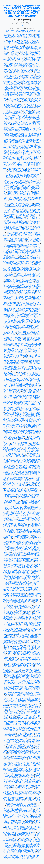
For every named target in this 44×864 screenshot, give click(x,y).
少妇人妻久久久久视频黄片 (11, 754)
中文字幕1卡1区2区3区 (13, 392)
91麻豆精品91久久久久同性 (20, 369)
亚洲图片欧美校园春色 (34, 535)
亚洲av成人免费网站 (31, 112)
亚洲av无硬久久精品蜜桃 (24, 46)
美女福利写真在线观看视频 (23, 40)
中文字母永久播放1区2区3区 (26, 216)
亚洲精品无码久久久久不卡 (17, 675)
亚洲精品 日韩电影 (12, 800)
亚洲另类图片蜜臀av (10, 181)
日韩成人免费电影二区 (22, 86)
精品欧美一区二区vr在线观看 (23, 454)
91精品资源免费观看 (22, 200)
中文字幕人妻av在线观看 (19, 267)
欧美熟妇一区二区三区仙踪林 (24, 565)
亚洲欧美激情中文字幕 (9, 349)
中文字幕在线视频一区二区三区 (26, 715)
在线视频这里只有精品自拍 (17, 640)
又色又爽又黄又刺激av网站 (17, 616)
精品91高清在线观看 (19, 445)
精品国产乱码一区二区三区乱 (30, 534)
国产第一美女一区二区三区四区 (23, 719)
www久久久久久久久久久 (17, 325)
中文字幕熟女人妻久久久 (14, 170)
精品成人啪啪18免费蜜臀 (26, 159)
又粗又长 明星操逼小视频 (15, 810)
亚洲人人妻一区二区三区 (14, 852)
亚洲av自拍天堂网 (12, 75)
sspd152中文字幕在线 (34, 478)
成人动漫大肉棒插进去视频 (27, 307)
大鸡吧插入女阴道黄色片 (10, 361)
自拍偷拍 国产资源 (20, 427)
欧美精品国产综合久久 (26, 525)
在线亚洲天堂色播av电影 (21, 435)
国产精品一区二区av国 (17, 222)
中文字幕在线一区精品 (31, 270)
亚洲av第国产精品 (15, 105)
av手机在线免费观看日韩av (18, 426)
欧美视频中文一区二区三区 (21, 437)
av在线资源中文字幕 (27, 303)
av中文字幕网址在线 (19, 541)
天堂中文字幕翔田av (18, 602)
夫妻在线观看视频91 (16, 224)
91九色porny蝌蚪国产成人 (22, 827)
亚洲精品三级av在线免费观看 (12, 47)
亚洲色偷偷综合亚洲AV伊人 (21, 591)
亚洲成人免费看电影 (26, 43)
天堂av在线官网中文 (30, 747)
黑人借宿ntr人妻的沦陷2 (18, 110)
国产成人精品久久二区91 (10, 808)
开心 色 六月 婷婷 (20, 467)
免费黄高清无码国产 (27, 578)
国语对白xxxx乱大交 (36, 599)
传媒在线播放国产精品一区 (27, 327)
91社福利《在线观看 (32, 812)
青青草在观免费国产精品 (23, 187)
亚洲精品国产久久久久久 (17, 303)
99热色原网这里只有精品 (24, 549)
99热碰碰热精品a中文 (31, 858)
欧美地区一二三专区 (25, 61)
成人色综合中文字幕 (19, 357)
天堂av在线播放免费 (32, 298)
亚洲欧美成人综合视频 (27, 570)
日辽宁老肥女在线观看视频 (27, 275)
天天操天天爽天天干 (32, 442)
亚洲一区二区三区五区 (18, 194)
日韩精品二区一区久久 (32, 758)
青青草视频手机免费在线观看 (16, 136)
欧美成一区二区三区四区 (13, 233)
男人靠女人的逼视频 (28, 652)
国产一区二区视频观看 (30, 74)
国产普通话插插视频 (22, 208)
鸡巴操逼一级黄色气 (28, 410)
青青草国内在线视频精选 (23, 723)
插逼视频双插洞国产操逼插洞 (9, 840)
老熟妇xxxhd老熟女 (23, 197)
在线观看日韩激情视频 (33, 311)
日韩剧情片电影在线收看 (34, 480)
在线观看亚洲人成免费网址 (15, 837)
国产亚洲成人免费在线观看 (20, 647)
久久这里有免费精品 (12, 166)
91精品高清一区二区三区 (34, 224)
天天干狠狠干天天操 (29, 600)
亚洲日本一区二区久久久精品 (21, 654)
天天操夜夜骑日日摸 (14, 113)
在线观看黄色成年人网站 (18, 396)
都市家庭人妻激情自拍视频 (27, 508)
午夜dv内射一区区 (19, 753)
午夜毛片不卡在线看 (19, 398)
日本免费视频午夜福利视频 (12, 336)
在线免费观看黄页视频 (10, 130)
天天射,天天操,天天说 (17, 199)
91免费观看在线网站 (31, 252)
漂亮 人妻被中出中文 (17, 500)
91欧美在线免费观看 (26, 560)
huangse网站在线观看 (9, 70)
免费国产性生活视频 (28, 587)
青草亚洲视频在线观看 (19, 276)
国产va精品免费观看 (30, 798)
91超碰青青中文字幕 (20, 637)
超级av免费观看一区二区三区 (15, 334)
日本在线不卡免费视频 (16, 275)
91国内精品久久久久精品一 (22, 853)
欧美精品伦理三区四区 (21, 450)
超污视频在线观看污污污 (10, 495)
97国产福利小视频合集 (31, 511)
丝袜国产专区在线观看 (10, 60)
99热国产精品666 (31, 95)
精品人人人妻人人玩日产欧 (10, 310)
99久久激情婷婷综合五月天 (10, 372)
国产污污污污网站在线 (18, 261)
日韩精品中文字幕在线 (24, 613)
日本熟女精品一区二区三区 (26, 320)
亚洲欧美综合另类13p (33, 48)
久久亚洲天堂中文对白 (33, 409)
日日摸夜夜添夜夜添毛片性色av (29, 293)
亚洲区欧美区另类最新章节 (12, 122)
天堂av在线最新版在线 (34, 244)
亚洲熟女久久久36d (30, 727)
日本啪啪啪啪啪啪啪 (36, 241)
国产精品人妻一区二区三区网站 (17, 316)
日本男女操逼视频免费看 (21, 279)
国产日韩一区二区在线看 (23, 669)
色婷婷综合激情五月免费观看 (23, 75)
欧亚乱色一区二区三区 (17, 629)
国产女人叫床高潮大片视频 (16, 768)
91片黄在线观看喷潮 (21, 617)
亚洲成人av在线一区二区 (34, 215)
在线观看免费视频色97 (8, 682)
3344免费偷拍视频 (12, 771)
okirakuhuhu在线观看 (9, 281)
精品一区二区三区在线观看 (27, 845)
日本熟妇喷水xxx (34, 245)
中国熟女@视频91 (27, 670)
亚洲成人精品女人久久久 (27, 222)
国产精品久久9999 (19, 797)
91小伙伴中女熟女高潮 (10, 259)
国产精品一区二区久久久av (17, 482)
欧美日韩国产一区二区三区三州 (33, 796)
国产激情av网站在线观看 (32, 70)
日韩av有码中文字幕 (11, 480)
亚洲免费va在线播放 (34, 633)
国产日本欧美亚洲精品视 (15, 401)
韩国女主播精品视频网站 (13, 409)
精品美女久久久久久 (15, 239)
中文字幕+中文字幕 (31, 86)
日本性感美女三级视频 (26, 492)
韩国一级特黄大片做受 (22, 95)
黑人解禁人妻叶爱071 (23, 298)
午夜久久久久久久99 (21, 721)
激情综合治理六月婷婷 (21, 98)
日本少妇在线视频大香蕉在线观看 (23, 185)
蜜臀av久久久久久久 (32, 584)
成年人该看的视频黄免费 (15, 72)
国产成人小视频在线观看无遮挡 (17, 815)
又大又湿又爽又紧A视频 (11, 304)
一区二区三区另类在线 (16, 521)
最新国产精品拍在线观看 (16, 61)
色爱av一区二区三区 (16, 67)
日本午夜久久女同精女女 (35, 173)
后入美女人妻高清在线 (27, 517)
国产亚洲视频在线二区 (25, 502)
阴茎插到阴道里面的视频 (20, 689)
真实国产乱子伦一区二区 (35, 302)
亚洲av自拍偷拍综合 (23, 264)
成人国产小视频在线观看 (13, 317)
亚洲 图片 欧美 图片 (31, 274)
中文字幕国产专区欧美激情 (9, 258)
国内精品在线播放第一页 (21, 791)
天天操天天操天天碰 (36, 802)
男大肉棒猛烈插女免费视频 (28, 793)
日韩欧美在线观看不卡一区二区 (28, 424)
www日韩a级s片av (32, 476)
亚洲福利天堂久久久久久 (8, 165)
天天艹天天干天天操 (7, 320)
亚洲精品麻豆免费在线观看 (28, 537)
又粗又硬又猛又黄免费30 (30, 816)
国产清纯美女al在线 (22, 387)
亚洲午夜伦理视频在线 (9, 252)
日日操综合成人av (26, 139)
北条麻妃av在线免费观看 (20, 34)
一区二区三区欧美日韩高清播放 (24, 176)
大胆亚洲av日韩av (17, 174)
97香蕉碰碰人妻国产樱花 (26, 67)
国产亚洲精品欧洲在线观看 (14, 451)
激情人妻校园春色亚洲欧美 (11, 519)
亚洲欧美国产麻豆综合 (20, 84)
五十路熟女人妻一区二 (20, 583)
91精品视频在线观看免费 (27, 500)
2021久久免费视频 (19, 611)
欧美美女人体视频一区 (31, 435)
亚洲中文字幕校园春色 (20, 566)
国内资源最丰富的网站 (25, 124)
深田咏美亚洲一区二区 (15, 575)
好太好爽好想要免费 (32, 195)
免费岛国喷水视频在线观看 (18, 648)
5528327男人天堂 (12, 77)
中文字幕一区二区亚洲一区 (12, 82)
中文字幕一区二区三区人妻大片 (25, 251)
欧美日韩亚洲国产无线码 (22, 636)
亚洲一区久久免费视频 (24, 42)
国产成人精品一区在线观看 (28, 414)
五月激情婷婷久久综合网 (28, 607)
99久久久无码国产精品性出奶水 (24, 230)
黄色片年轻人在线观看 (12, 128)
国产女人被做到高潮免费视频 (28, 665)
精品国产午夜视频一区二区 (16, 59)
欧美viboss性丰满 (17, 677)
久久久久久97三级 (11, 350)
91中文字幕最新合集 (13, 381)
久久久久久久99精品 (8, 163)
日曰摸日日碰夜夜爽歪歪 (9, 342)
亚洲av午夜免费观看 (26, 340)
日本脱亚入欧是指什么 (16, 189)
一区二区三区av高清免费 (21, 274)
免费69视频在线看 (25, 811)
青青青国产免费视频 (31, 362)
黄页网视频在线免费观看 (16, 665)
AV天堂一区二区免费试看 (12, 40)
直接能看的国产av (15, 193)
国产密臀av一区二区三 (30, 431)
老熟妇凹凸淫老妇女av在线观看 (33, 585)
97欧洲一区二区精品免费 (28, 532)
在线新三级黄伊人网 (34, 82)
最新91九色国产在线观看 (27, 272)
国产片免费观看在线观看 (20, 489)
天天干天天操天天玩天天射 (13, 856)
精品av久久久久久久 (32, 77)
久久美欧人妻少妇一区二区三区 (32, 402)
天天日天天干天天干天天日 (34, 237)
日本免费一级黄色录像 (34, 470)
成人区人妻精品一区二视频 (17, 724)
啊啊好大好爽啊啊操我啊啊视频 (13, 363)
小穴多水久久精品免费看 (23, 476)
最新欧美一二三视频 (20, 716)
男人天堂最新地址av (30, 349)
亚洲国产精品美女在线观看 (22, 182)
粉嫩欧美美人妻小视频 (11, 710)
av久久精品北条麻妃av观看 (11, 395)
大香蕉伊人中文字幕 (7, 303)
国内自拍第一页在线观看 (23, 339)
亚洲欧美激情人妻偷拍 (35, 756)
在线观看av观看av (11, 612)
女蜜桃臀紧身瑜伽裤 (15, 740)
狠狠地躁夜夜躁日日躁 (32, 351)
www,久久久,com (14, 759)
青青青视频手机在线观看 (33, 235)
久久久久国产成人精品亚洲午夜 (14, 789)
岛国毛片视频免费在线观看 (11, 262)
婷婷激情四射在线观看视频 (21, 577)
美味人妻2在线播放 (11, 588)
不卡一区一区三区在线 (10, 716)
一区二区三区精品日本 (29, 678)
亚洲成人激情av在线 (22, 430)
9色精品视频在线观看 (10, 526)
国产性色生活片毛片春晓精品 (32, 645)
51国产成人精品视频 (26, 677)
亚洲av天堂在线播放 (26, 655)
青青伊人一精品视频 (9, 51)
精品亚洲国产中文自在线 (10, 273)
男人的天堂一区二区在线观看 (26, 290)
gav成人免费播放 (8, 444)
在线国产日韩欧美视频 (32, 355)
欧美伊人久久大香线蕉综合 (21, 204)
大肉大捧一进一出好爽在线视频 (31, 64)
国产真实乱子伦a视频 (26, 477)
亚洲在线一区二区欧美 (13, 610)
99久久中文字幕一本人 (30, 291)
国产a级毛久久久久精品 (10, 377)
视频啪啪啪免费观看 (22, 529)
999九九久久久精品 (23, 105)
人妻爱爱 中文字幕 (13, 355)
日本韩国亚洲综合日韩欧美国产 (14, 328)
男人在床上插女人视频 (26, 401)
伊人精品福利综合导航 (16, 553)
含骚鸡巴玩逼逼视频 (9, 267)
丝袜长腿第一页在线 (16, 502)
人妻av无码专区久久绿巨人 (10, 579)
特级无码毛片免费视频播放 (19, 479)
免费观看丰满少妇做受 (33, 698)
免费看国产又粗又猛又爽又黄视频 (22, 130)
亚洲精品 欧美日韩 (11, 532)
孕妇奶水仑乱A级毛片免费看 (32, 721)
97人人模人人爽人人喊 (20, 273)
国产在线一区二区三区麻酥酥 (10, 362)
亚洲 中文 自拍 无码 (36, 629)
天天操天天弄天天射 (36, 243)
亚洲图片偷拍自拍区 (19, 587)
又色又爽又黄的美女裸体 (17, 78)
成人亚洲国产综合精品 (21, 123)
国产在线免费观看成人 (11, 785)
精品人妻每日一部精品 (8, 315)
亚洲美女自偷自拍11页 (13, 305)
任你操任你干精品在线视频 (29, 183)
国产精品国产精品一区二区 (9, 689)
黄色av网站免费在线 (29, 559)
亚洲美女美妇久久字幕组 (15, 216)
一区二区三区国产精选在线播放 (14, 542)
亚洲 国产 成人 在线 (16, 180)
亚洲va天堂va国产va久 (10, 857)
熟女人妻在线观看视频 (8, 240)
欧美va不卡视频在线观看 (33, 105)
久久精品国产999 (27, 426)
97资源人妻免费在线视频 (28, 96)
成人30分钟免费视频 (12, 450)
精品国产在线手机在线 (12, 146)
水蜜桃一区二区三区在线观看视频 (32, 223)
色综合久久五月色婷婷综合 (28, 449)
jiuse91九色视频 (27, 792)
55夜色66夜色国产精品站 (26, 575)
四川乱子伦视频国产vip (17, 670)
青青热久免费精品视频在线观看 (11, 430)
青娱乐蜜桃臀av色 (20, 183)
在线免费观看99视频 (11, 160)
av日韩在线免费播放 (24, 311)
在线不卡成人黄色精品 (15, 337)
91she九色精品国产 (10, 276)
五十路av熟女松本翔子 (27, 462)
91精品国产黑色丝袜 (26, 651)
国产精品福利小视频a (14, 179)
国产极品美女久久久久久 (9, 788)
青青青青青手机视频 (33, 113)
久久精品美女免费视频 (8, 112)
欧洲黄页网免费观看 (33, 336)
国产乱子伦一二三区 (20, 177)
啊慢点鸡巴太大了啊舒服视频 (19, 762)
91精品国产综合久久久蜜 (11, 623)
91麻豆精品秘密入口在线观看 (28, 538)
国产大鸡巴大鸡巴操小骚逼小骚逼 (18, 352)
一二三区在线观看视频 (22, 156)
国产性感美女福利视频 (16, 547)
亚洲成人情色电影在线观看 (18, 776)
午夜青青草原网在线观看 (17, 135)
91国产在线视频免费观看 (10, 732)
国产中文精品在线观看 (21, 131)
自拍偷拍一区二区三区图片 (25, 433)
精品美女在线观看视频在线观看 (10, 478)
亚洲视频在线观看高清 (21, 466)
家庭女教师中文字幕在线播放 (28, 503)
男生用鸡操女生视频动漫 (13, 264)
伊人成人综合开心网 (28, 256)
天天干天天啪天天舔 (21, 657)
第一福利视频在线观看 (29, 206)
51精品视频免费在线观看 (12, 230)
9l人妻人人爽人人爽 (20, 432)
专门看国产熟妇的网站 (20, 606)
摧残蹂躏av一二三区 (14, 253)
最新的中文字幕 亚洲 (25, 443)
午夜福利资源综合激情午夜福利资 (11, 378)
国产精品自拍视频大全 (31, 461)
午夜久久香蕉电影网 (16, 41)
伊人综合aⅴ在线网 (24, 80)
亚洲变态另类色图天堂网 (21, 362)
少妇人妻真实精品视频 (11, 437)
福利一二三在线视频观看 (34, 639)
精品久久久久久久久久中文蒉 (9, 203)
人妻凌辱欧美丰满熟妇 (10, 338)
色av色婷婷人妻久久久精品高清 (13, 422)
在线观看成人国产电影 (16, 272)
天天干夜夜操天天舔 (32, 759)
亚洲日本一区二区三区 (15, 608)
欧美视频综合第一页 (15, 841)
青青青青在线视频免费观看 (20, 76)
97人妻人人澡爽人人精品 (20, 589)
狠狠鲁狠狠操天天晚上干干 (10, 827)
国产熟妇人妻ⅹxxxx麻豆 (12, 98)
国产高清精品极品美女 (10, 323)
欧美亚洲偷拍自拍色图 (30, 210)
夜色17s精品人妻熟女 (24, 459)
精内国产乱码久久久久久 (28, 555)
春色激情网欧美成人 (13, 476)
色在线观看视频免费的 (28, 590)
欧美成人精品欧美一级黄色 (26, 101)
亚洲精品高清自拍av (14, 215)
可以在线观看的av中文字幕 (24, 366)
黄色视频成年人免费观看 (33, 841)
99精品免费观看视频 (33, 80)
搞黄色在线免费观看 (14, 672)
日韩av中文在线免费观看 (19, 564)
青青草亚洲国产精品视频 (35, 751)
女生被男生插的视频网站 (21, 88)
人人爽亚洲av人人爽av (22, 442)
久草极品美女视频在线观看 (21, 796)
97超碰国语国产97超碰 (27, 49)
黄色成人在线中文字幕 (15, 37)
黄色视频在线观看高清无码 (14, 87)
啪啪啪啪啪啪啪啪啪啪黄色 (11, 228)
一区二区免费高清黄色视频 (15, 470)
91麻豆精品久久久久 (10, 832)
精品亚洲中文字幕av (34, 40)
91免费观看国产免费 (10, 660)
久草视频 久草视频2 (24, 687)
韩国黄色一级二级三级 (32, 523)
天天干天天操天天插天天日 (20, 803)
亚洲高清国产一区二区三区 (11, 156)
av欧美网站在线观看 (14, 46)
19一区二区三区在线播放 (25, 775)
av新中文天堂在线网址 (11, 268)
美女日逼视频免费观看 (29, 84)
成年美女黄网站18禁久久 (31, 238)
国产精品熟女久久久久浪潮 (17, 371)
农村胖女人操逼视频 (17, 538)
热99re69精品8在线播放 (12, 74)
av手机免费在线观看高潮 (13, 134)
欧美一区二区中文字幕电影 (33, 569)
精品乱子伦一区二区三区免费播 (13, 709)
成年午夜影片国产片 (22, 331)
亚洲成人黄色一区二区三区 (9, 418)
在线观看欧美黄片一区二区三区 (34, 821)
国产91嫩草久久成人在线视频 (20, 585)
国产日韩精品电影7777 (22, 355)
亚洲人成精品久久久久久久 (9, 797)
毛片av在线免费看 (36, 111)
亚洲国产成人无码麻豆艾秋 (28, 531)
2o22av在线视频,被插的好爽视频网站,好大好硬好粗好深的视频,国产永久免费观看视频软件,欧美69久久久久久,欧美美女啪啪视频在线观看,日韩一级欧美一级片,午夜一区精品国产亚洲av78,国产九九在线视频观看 (22, 11)
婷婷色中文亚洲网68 (32, 55)
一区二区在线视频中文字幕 (20, 214)
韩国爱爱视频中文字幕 (15, 294)
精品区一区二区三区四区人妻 (29, 448)
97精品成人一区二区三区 (26, 363)
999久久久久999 (13, 425)
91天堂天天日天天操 (19, 117)
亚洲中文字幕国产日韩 (26, 191)
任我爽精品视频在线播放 (24, 212)
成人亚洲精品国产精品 (26, 322)
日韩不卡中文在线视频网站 (16, 307)
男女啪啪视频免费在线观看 (27, 226)
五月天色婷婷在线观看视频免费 (27, 774)
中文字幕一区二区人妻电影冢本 (25, 71)
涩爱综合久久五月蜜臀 (20, 843)
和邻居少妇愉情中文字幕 (30, 438)
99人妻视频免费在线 (21, 746)
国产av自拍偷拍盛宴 (21, 473)
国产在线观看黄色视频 (10, 92)
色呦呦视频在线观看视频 (12, 192)
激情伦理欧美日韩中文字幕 (21, 270)
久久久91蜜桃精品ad (11, 577)
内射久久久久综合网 (13, 200)
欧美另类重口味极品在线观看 (24, 518)
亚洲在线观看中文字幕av (29, 186)
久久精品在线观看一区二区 (9, 125)
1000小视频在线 (18, 782)
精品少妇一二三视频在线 (26, 802)
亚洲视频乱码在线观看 (10, 750)
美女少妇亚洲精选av (21, 217)
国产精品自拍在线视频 (14, 153)
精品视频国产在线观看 (13, 468)
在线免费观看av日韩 (28, 540)
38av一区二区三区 (30, 595)
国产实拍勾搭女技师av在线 (26, 605)
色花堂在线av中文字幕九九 (17, 115)
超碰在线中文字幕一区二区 (18, 764)
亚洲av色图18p (18, 486)
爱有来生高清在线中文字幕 (20, 94)
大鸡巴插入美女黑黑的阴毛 (34, 852)
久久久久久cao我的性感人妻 (19, 407)
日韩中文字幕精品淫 (13, 86)
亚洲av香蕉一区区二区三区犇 (24, 116)
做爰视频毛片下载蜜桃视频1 (14, 649)
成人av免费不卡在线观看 (13, 549)
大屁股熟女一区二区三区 (8, 238)
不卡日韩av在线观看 (14, 439)
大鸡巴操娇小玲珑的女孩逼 (17, 804)
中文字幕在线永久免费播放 (9, 34)
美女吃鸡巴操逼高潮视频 (22, 671)
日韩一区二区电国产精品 (17, 449)
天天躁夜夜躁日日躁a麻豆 (17, 299)
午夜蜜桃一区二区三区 (25, 451)
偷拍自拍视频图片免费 (29, 267)
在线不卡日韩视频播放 (31, 684)
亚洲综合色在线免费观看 (8, 344)
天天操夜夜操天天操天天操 (34, 780)
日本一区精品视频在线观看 (30, 372)
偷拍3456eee (18, 805)
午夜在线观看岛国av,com (8, 769)
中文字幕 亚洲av (11, 287)
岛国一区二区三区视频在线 (22, 829)
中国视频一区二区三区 (23, 507)
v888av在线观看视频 (29, 635)
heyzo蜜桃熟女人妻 (25, 643)
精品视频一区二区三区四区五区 (21, 259)
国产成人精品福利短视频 (29, 467)
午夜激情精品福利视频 (19, 141)
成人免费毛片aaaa (24, 198)
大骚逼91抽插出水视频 (17, 386)
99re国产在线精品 (19, 92)
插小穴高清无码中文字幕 (26, 406)
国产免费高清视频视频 (29, 734)
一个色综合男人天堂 (26, 543)
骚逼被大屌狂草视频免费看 (34, 705)
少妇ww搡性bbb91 (29, 154)
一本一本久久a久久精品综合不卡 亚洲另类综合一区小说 (15, 383)
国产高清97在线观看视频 (15, 241)
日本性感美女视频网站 (23, 828)
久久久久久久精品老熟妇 (25, 356)
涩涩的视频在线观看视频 (10, 727)
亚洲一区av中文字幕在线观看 (29, 729)
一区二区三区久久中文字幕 (30, 104)
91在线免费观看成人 (20, 45)
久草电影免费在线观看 (29, 177)
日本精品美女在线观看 (31, 529)
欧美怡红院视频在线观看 (20, 125)
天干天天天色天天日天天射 (13, 35)
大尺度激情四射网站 (12, 99)
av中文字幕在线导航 (25, 247)
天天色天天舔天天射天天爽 (17, 280)
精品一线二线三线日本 (28, 389)
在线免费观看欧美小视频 (33, 288)
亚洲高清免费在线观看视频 (31, 157)
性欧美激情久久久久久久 (21, 676)
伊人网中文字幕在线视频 (21, 404)
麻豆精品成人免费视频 (15, 809)
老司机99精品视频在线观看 (23, 162)
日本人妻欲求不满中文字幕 (15, 680)
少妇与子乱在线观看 (31, 374)
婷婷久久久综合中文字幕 (18, 315)
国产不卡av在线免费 (31, 76)
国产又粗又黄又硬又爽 (35, 401)
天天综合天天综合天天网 (25, 343)
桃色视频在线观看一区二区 (11, 514)
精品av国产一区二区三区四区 (15, 373)
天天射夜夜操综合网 (29, 203)
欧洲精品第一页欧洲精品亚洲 (23, 415)
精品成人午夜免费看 (24, 205)
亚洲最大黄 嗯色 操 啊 (24, 740)
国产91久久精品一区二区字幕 (27, 773)
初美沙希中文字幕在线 (33, 188)
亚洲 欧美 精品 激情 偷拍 (32, 425)
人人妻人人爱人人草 (12, 354)
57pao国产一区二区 (8, 180)
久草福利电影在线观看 (11, 221)
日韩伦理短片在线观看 (28, 78)
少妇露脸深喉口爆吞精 (35, 257)
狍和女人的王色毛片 (11, 753)
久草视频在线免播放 (15, 53)
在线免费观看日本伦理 (33, 625)
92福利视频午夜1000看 (24, 170)
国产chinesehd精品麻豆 (21, 441)
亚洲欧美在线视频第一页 (35, 361)
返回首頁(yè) (22, 25)
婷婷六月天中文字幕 (11, 150)
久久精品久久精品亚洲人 (11, 777)
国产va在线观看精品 (27, 54)
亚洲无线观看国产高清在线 (34, 205)
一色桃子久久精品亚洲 (26, 269)
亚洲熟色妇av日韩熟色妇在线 (25, 218)
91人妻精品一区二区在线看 (16, 250)
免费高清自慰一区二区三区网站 (11, 220)
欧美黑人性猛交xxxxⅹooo (33, 339)
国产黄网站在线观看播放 (25, 741)
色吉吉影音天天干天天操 (25, 35)
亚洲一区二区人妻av (11, 319)
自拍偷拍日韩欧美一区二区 (19, 491)
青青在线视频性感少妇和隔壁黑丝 (16, 855)
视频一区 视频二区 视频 (34, 459)
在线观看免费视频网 (34, 170)
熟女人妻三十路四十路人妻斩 (22, 683)
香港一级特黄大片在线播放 (22, 66)
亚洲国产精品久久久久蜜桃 (27, 151)
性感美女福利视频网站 (15, 81)
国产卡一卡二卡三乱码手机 (27, 713)
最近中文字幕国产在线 (20, 118)
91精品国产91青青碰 (28, 781)
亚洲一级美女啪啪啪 (9, 54)
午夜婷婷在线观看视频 (22, 384)
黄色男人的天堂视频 (20, 229)
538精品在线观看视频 (29, 282)
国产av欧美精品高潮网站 (27, 521)
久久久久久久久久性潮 (33, 259)
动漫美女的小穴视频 (15, 343)
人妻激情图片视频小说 (13, 633)
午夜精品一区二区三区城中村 (25, 140)
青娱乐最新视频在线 (36, 688)
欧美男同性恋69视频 (19, 660)
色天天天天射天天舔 (21, 210)
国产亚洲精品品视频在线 (9, 611)
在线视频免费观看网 (13, 718)
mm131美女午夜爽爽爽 (18, 186)
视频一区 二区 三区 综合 (8, 602)
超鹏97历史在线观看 (18, 536)
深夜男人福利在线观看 (21, 461)
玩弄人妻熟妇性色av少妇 (35, 285)
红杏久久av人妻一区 (26, 375)
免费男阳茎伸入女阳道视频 (27, 147)
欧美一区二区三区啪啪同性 (17, 471)
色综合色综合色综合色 (25, 145)
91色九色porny (29, 380)
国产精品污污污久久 (28, 834)
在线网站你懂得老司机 (32, 192)
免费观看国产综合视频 (21, 249)
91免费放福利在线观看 (10, 154)
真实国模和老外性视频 (11, 617)
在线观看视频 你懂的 (32, 253)
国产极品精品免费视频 (11, 465)
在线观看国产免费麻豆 (33, 744)
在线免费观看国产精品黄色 (14, 406)
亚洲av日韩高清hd (25, 535)
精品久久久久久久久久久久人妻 (20, 520)
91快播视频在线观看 (8, 89)
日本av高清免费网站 (11, 296)
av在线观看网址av (19, 534)
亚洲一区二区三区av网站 (25, 428)
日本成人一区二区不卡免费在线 (18, 798)
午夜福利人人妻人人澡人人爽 (16, 663)
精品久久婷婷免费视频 (12, 208)
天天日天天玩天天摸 (7, 222)
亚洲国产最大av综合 (34, 52)
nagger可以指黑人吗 (11, 142)
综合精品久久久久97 (19, 831)
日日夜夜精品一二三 (8, 164)
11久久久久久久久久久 (21, 127)
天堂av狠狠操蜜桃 (14, 515)
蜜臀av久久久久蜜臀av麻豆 (19, 367)
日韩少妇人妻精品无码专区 (17, 570)
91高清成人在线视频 (30, 333)
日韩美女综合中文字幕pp (28, 175)
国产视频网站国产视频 (35, 164)
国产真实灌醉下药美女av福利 (34, 614)
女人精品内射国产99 (24, 711)
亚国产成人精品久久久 (10, 141)
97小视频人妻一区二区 (29, 286)
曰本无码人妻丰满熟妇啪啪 (21, 495)
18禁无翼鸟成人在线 (19, 742)
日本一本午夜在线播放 (31, 99)
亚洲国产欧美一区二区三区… (16, 823)
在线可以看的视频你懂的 (10, 229)
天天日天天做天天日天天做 (24, 668)
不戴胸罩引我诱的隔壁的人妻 (19, 818)
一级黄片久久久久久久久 (9, 816)
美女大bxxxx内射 (25, 100)
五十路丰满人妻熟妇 (29, 352)
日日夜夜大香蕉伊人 (33, 262)
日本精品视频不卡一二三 (34, 723)
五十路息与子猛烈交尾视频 (30, 835)
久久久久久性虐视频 (9, 659)
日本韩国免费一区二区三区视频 (26, 436)
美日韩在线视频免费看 (25, 558)
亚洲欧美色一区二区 (19, 588)
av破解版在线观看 (25, 470)
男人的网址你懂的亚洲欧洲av (17, 618)
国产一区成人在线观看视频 (33, 465)
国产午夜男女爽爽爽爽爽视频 (21, 287)
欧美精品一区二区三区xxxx (24, 515)
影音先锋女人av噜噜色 (29, 165)
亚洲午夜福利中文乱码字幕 (21, 288)
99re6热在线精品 (15, 524)
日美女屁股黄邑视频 (31, 701)
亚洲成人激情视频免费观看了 (18, 171)
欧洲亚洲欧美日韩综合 (23, 253)
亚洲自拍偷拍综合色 (24, 844)
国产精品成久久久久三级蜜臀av (11, 298)
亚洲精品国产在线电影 (21, 36)
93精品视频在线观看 (12, 217)
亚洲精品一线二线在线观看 (31, 843)
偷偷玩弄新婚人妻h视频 (29, 753)
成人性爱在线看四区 (11, 799)
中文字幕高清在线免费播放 (20, 157)
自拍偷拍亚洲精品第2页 (24, 215)
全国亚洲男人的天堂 (31, 240)
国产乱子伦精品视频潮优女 (24, 257)
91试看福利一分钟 (35, 651)
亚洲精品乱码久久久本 (26, 332)
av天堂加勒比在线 (36, 839)
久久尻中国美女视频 (33, 187)
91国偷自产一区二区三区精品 (22, 544)
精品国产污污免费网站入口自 (12, 232)
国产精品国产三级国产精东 (29, 640)
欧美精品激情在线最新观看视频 (12, 148)
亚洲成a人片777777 (32, 771)
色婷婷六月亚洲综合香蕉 (29, 588)
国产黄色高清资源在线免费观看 (33, 156)
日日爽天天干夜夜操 (13, 339)
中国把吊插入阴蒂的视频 (19, 788)
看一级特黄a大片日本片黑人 (24, 134)
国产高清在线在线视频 (28, 315)
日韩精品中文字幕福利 (14, 346)
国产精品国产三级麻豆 (25, 765)
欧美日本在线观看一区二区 (11, 104)
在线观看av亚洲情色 (27, 325)
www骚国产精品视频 (11, 204)
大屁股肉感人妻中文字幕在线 (33, 387)
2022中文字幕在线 (19, 258)
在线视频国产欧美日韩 (34, 42)
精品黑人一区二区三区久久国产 (13, 247)
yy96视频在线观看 (30, 593)
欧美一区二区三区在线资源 (28, 168)
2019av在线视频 (19, 847)
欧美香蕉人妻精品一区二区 (14, 558)
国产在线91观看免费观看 (32, 791)
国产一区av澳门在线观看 (34, 313)
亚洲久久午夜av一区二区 (21, 60)
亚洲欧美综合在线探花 (29, 564)
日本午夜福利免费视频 (13, 251)
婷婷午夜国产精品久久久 (30, 144)
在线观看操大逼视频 (9, 367)
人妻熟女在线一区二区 (35, 343)
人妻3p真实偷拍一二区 (11, 497)
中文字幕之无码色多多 (26, 553)
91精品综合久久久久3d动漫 (29, 506)
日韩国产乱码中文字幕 (35, 314)
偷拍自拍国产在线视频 (28, 316)
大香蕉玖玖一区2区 (17, 69)
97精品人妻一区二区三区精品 (27, 180)
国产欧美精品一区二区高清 (29, 509)
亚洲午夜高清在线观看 (16, 845)
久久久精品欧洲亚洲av (17, 581)
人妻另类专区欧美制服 (16, 535)
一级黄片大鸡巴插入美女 (30, 432)
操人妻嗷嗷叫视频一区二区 (10, 333)
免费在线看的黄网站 (12, 348)
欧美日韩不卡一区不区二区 (34, 794)
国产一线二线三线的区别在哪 (33, 150)
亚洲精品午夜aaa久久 (9, 509)
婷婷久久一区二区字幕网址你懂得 (26, 439)
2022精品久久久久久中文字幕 (23, 478)
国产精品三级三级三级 (12, 817)
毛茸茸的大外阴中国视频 (18, 757)
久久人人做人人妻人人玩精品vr (21, 377)
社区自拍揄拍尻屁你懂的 (11, 461)
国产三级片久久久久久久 (26, 789)
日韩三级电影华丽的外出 (11, 291)
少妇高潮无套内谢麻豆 (12, 176)
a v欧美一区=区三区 (30, 488)
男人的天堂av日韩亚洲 (33, 63)
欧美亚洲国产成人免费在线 (16, 477)
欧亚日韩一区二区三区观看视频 (19, 326)
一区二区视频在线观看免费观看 (33, 221)
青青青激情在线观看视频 (28, 611)
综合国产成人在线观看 (26, 782)
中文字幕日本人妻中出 (34, 109)
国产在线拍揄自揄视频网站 (9, 402)
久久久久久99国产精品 (17, 329)
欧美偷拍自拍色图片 (27, 135)
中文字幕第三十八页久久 (12, 744)
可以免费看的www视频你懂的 (10, 36)
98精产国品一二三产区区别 (23, 128)
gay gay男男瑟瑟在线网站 (33, 669)
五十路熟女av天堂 (33, 740)
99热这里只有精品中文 (10, 571)
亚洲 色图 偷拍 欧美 (30, 34)
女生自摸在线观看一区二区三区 (15, 492)
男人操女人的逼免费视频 (9, 445)
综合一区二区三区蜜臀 (11, 653)
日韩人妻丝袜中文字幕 (19, 635)
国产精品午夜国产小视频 (28, 194)
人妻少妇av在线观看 (30, 393)
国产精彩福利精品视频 (24, 255)
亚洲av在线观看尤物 (11, 747)
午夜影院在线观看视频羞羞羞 (10, 704)
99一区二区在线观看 (28, 660)
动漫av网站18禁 (17, 101)
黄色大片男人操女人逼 (35, 163)
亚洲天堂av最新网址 (20, 693)
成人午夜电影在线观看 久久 (29, 445)
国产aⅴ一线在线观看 (21, 333)
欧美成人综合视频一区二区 (33, 292)
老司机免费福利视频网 (32, 483)
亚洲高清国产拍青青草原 (24, 610)
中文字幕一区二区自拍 (29, 121)
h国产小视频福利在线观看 (13, 613)
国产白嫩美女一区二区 (12, 95)
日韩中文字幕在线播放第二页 (14, 601)
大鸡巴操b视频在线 (26, 83)
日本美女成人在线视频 (12, 169)
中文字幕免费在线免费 (29, 338)
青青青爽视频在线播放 (16, 496)
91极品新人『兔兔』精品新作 (9, 131)
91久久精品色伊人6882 (35, 179)
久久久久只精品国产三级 (13, 507)
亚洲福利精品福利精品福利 (9, 270)
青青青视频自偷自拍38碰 (16, 245)
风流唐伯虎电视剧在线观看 (31, 369)
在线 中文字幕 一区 (9, 412)
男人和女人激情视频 (23, 821)
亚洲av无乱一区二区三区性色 (14, 620)
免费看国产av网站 (24, 224)
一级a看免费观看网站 (9, 448)
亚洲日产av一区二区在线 (8, 157)
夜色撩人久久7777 (24, 41)
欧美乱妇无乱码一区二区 (10, 118)
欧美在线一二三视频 (27, 706)
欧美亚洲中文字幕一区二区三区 (20, 112)
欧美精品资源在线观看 (17, 246)
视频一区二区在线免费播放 (11, 723)
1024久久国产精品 (26, 164)
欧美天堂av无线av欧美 (31, 123)
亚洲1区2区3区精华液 (27, 536)
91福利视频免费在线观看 (14, 209)
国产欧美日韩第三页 (32, 827)
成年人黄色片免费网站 (35, 35)
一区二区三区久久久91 (19, 816)
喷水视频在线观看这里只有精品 (32, 623)
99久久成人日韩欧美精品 (27, 391)
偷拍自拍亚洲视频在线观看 (20, 593)
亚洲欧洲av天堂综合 (32, 554)
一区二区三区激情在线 (24, 234)
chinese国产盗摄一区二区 (32, 211)
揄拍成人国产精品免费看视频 (12, 285)
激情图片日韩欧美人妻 (8, 488)
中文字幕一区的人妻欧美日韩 (28, 69)
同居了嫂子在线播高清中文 (18, 121)
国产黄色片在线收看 (15, 263)
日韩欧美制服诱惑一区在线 (23, 262)
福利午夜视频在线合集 (17, 706)
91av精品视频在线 (25, 787)
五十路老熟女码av (26, 299)
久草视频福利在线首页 (8, 174)
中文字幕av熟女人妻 (12, 368)
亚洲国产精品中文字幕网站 (24, 173)
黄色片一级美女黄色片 (13, 485)
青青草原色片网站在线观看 (24, 179)
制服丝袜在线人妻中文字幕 (14, 107)
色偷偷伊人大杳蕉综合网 (24, 596)
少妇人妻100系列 (31, 383)
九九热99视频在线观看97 (27, 89)
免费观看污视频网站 (31, 326)
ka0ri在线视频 (6, 216)
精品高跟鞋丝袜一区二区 (16, 100)
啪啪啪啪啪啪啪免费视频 (21, 704)
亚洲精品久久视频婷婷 (35, 763)
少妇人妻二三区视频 (16, 269)
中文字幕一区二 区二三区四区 (22, 480)
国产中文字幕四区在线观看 (22, 419)
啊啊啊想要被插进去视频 (31, 181)
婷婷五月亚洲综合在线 (23, 336)
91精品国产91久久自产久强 (10, 210)
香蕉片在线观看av (7, 616)
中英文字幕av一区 (30, 441)
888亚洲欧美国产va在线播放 (23, 109)
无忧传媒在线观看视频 (29, 344)
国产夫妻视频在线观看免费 (10, 671)
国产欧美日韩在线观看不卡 (31, 118)
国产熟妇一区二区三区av (20, 530)
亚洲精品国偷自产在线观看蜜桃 (11, 387)
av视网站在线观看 (16, 320)
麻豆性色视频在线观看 (34, 547)
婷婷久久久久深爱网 (21, 291)
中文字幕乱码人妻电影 (33, 422)
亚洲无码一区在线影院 (11, 733)
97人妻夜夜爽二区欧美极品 (19, 512)
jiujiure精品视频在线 (28, 117)
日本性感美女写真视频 (35, 119)
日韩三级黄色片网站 (23, 305)
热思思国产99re (21, 104)
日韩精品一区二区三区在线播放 (22, 93)
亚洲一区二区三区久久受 (19, 165)
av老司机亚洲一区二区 (24, 52)
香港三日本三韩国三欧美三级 (25, 220)
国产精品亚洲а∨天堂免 (28, 261)
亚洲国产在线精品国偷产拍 (15, 846)
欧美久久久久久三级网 (31, 214)
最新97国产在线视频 (34, 775)
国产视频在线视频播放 (29, 229)
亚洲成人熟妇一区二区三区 (32, 395)
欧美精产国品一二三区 (10, 282)
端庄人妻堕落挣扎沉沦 (27, 111)
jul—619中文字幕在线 (34, 515)
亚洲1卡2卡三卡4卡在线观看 (31, 368)
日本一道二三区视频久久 (21, 150)
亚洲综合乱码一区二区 (12, 384)
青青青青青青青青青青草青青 (17, 745)
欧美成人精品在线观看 (31, 279)
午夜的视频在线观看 (25, 158)
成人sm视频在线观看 (23, 317)
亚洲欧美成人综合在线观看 (19, 238)
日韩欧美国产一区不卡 (35, 810)
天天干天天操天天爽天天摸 (31, 505)
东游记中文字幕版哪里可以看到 (19, 240)
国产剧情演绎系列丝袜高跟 (23, 751)
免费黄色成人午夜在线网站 (28, 281)
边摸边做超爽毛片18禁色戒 (9, 144)
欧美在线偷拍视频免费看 (15, 188)
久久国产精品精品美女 (27, 136)
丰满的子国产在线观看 (19, 106)
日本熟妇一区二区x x (31, 450)
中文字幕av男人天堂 (11, 566)
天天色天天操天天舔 (14, 812)
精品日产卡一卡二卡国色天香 (34, 654)
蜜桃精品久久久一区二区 (29, 776)
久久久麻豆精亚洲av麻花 (13, 55)
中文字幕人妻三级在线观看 (24, 485)
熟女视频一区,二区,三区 (23, 113)
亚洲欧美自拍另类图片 (30, 579)
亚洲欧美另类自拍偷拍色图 (25, 601)
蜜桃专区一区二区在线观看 (34, 162)
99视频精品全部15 (33, 844)
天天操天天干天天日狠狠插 (13, 48)
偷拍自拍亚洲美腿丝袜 (21, 99)
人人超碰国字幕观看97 (12, 187)
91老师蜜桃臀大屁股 (9, 111)
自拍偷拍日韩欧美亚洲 (13, 195)
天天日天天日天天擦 (21, 623)
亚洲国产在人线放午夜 (15, 290)
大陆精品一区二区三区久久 (13, 625)
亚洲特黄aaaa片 (10, 782)
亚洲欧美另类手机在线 (33, 524)
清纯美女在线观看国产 (17, 164)
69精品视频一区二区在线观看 (24, 309)
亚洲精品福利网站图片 (33, 785)
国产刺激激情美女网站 (11, 177)
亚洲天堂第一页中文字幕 (35, 486)
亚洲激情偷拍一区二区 (8, 121)
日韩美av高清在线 (11, 666)
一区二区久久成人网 (17, 89)
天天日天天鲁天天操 (16, 773)
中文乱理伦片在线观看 (19, 559)
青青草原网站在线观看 (10, 441)
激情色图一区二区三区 (35, 328)
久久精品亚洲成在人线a (28, 90)
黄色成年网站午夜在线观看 (25, 53)
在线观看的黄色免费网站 (30, 474)
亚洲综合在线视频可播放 (20, 692)
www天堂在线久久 (25, 486)
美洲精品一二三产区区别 (34, 182)
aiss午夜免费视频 (28, 297)
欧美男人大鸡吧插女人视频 (23, 817)
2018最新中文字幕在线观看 (34, 239)
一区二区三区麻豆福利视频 (14, 447)
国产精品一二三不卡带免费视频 (28, 65)
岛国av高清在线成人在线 (30, 455)
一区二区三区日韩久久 (33, 41)
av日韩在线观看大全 (31, 60)
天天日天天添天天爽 (34, 514)
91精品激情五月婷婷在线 (16, 65)
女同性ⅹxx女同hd (16, 806)
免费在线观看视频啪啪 (13, 780)
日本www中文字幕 (20, 840)
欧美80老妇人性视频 (27, 616)
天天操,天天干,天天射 (14, 484)
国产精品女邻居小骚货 (35, 403)
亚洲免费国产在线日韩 (9, 413)
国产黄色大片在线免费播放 (34, 198)
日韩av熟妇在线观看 (20, 154)
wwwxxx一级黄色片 (21, 223)
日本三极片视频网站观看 (28, 471)
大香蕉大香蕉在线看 (29, 278)
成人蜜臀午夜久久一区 (13, 57)
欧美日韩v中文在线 (17, 159)
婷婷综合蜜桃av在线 (20, 678)
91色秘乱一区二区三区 (25, 707)
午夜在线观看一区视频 (13, 641)
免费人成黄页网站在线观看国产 (33, 88)
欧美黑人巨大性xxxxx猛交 (30, 546)
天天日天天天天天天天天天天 (9, 206)
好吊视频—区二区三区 (32, 468)
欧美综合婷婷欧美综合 (9, 729)
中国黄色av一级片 (18, 191)
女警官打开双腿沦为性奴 (15, 849)
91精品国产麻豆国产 (30, 561)
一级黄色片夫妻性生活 (29, 716)
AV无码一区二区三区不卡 (18, 506)
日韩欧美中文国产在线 (29, 141)
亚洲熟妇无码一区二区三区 (24, 628)
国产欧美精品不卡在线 (28, 280)
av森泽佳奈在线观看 (21, 74)
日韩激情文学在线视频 (17, 96)
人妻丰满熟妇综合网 (11, 358)
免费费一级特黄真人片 (26, 373)
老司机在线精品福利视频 (11, 614)
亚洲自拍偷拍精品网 (24, 87)
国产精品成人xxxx (35, 174)
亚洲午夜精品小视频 (30, 273)
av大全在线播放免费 (20, 203)
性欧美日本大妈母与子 (18, 781)
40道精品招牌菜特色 (18, 54)
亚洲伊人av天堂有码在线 (29, 357)
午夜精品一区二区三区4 (29, 457)
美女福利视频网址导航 (35, 340)
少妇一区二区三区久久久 (15, 844)
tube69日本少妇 (15, 552)
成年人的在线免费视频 (29, 45)
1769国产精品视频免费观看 (9, 637)
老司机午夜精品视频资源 (20, 349)
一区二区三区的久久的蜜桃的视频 (16, 537)
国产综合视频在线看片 (23, 122)
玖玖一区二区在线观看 (12, 116)
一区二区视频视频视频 (20, 732)
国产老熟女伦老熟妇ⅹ (31, 296)
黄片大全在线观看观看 (28, 418)
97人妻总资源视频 (14, 292)
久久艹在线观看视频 (32, 687)
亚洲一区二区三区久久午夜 (30, 160)
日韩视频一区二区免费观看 (12, 453)
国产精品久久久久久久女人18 (34, 453)
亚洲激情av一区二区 (11, 432)
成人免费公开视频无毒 (11, 58)
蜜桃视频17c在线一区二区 (34, 100)
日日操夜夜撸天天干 (11, 274)
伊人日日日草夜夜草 (12, 223)
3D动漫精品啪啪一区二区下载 (22, 244)
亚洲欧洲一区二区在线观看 (31, 310)
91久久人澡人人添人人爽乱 (22, 614)
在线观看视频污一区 (24, 681)
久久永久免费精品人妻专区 (12, 140)
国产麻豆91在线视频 (32, 305)
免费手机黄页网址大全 (11, 820)
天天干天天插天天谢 (18, 517)
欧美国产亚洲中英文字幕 (16, 322)
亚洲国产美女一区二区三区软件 (22, 494)
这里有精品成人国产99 (35, 319)
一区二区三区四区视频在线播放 (25, 148)
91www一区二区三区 (26, 328)
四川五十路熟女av (7, 243)
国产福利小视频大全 (9, 90)
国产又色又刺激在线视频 (26, 241)
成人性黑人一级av (31, 556)
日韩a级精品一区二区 (10, 351)
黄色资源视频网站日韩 (29, 47)
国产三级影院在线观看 (34, 128)
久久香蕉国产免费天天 (26, 174)
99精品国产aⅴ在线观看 (19, 413)
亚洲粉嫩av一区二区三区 (30, 276)
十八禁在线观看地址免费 (10, 676)
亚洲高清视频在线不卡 (14, 356)
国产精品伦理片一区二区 (23, 744)
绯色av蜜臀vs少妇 (18, 543)
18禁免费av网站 (30, 378)
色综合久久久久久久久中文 (15, 567)
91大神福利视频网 (12, 345)
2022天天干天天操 (11, 814)
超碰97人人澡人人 (23, 858)
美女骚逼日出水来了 (23, 233)
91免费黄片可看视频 (28, 371)
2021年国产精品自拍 (24, 524)
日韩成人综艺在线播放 (24, 48)
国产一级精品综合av (32, 604)
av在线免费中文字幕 (22, 146)
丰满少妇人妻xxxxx (34, 158)
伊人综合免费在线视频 (14, 686)
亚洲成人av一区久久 (25, 456)
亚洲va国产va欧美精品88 (10, 93)
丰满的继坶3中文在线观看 (28, 786)
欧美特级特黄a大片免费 (11, 758)
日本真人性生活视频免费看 (22, 630)
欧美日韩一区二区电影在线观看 (18, 297)
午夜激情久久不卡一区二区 (26, 133)
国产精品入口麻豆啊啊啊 (16, 416)
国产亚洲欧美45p (24, 422)
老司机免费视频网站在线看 (20, 70)
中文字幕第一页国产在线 (22, 690)
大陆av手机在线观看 (20, 160)
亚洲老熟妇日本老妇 (17, 151)
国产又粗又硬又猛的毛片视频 (20, 595)
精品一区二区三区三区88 (33, 268)
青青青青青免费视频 (27, 804)
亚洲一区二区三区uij (34, 116)
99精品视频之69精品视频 (13, 366)
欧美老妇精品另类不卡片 (12, 669)
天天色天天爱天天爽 (8, 706)
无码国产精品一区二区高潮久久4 (22, 361)
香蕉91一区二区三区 (19, 509)
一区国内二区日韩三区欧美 (25, 856)
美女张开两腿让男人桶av (14, 52)
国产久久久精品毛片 (21, 58)
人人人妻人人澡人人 (35, 805)
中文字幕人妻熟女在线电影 (22, 354)
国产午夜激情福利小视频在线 (25, 594)
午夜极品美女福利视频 (10, 805)
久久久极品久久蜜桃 (34, 83)
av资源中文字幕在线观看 (14, 711)
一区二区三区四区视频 (14, 205)
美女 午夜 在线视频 (35, 649)
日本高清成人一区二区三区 (13, 703)
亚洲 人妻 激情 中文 (34, 37)
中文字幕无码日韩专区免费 (15, 748)
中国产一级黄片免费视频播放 (10, 244)
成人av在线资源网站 (35, 653)
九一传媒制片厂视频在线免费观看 (14, 774)
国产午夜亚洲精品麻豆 (15, 124)
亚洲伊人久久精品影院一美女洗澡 (33, 142)
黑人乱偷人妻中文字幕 (26, 189)
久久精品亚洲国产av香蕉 (22, 569)
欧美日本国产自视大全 (11, 490)
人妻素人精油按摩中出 (31, 647)
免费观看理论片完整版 (10, 279)
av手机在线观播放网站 (8, 101)
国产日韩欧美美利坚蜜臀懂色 (33, 636)
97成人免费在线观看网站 (8, 94)
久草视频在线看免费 (29, 693)
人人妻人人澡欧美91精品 (30, 106)
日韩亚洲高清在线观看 (9, 559)
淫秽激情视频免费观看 (29, 788)
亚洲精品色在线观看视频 (35, 234)
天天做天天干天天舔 (16, 456)
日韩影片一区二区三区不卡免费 (10, 630)
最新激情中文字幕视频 (35, 703)
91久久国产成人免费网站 (10, 540)
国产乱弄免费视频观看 (30, 217)
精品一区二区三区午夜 (21, 304)
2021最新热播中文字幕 (23, 313)
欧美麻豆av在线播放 (30, 689)
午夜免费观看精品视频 (9, 489)
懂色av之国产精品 (26, 59)
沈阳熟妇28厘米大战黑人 (10, 591)
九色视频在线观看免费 (22, 604)
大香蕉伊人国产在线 (18, 111)
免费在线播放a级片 (12, 511)
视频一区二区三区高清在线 (18, 64)
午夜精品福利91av (12, 185)
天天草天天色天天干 (15, 218)
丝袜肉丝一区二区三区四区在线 (15, 414)
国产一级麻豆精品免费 (30, 58)
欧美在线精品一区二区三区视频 (10, 454)
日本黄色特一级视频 (12, 569)
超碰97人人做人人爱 (11, 573)
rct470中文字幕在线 (13, 162)
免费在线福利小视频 (23, 55)
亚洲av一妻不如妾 (35, 325)
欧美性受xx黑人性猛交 (23, 63)
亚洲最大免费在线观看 (30, 94)
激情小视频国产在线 (12, 182)
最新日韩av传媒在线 (14, 71)
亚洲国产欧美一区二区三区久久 (29, 847)
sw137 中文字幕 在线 (30, 36)
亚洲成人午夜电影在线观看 (9, 76)
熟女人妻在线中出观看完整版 (11, 518)
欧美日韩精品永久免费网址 (30, 583)
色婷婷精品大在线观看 (25, 119)
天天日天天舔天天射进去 (34, 193)
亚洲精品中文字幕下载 (27, 412)
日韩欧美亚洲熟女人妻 (24, 209)
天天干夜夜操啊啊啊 (25, 37)
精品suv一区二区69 (30, 617)
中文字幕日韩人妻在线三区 (14, 145)
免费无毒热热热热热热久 (33, 197)
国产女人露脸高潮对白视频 (17, 389)
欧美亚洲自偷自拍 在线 (16, 83)
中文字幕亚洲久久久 (26, 245)
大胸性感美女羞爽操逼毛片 (14, 599)
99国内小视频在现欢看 (28, 129)
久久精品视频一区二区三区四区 (25, 839)
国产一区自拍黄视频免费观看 (21, 235)
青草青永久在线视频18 (15, 198)
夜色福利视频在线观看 (20, 308)
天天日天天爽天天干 (34, 255)
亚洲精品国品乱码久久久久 (30, 171)
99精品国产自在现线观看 (12, 397)
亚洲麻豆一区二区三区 (19, 286)
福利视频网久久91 (13, 529)
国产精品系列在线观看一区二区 (23, 653)
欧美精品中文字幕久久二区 (13, 826)
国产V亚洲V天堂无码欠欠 (32, 710)
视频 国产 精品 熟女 (23, 584)
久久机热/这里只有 (13, 109)
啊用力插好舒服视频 (23, 812)
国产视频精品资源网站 (29, 624)
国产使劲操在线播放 (18, 51)
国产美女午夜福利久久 (31, 127)
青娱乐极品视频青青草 (11, 88)
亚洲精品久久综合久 (7, 707)
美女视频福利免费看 (9, 191)
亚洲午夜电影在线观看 (15, 119)
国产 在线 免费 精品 (27, 92)
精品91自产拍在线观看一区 (26, 447)
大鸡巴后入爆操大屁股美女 (15, 695)
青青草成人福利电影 (13, 431)
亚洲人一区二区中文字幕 (24, 379)
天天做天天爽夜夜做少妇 (17, 49)
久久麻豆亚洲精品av (36, 575)
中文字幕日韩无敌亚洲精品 (13, 152)
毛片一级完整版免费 (29, 392)
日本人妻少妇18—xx (17, 722)
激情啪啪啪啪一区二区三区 (32, 166)
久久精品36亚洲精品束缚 (15, 332)
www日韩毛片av (19, 227)
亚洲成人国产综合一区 (26, 496)
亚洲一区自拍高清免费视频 (17, 129)
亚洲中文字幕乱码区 (21, 310)
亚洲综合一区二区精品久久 (22, 348)
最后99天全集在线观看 (30, 304)
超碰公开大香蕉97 (7, 700)
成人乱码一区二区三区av (15, 763)
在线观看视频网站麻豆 (13, 302)
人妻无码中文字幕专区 (21, 701)
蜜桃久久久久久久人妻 (17, 139)
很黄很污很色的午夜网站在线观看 (27, 263)
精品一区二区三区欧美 (31, 208)
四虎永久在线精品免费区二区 (12, 63)
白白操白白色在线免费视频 (19, 321)
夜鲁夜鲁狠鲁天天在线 (30, 125)
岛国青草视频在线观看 (8, 407)
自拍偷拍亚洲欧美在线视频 (26, 107)
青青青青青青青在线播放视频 (34, 690)
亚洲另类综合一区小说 (27, 722)
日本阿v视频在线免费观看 (34, 75)
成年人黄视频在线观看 (11, 66)
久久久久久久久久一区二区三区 (25, 658)
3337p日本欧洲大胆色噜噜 (21, 851)
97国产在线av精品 (25, 444)
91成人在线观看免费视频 (35, 93)
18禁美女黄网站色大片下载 (32, 501)
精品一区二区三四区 (24, 237)
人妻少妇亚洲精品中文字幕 (20, 252)
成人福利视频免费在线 (10, 45)
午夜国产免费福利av (15, 42)
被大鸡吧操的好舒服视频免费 (24, 646)
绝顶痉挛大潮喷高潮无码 (24, 302)
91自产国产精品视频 (35, 134)
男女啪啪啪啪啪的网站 (35, 385)
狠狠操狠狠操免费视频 (18, 410)
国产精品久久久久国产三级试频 (26, 294)
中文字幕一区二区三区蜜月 (31, 407)
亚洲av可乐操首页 (31, 484)
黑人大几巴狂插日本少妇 (15, 80)
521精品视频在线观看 (26, 823)
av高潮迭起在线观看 (15, 255)
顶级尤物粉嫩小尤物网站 (16, 158)
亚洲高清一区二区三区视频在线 (28, 199)
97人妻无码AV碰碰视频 (20, 835)
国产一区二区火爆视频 (12, 331)
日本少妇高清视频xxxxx (33, 507)
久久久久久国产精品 (30, 367)
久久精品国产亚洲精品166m (20, 738)
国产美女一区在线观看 (27, 51)
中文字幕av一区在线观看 (20, 181)
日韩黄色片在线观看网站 (18, 834)
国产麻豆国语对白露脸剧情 (14, 133)
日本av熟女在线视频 (31, 497)
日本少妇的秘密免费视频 (33, 264)
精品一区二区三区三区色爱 (20, 769)
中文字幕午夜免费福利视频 (13, 459)
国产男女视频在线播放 (21, 425)
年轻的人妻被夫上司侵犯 (14, 197)
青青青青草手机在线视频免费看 (25, 57)
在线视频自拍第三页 (23, 378)
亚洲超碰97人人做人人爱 (13, 839)
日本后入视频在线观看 (8, 438)
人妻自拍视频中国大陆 (8, 491)
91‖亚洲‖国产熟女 (18, 448)
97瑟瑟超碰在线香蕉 (24, 193)
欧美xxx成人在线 (8, 713)
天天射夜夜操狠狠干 (12, 467)
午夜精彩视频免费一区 (17, 622)
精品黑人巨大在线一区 (26, 385)
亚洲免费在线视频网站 (16, 391)
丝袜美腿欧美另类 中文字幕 (19, 634)
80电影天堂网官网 (31, 98)
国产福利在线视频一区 (30, 131)
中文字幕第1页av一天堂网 (25, 153)
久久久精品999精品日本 (35, 130)
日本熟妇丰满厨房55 (23, 554)
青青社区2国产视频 (25, 547)
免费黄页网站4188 (27, 398)
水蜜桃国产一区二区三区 (33, 733)
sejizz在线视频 (6, 655)
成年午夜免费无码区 (15, 311)
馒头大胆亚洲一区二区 (33, 630)
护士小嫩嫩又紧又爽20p (17, 503)
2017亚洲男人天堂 (9, 69)
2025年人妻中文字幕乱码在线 (27, 72)
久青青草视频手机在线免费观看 (13, 765)
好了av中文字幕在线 (13, 173)
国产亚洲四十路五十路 (31, 200)
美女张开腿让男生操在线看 (18, 697)
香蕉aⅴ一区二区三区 (18, 90)
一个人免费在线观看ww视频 (25, 346)
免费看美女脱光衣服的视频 (9, 587)
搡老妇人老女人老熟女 (34, 674)
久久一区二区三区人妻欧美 (16, 560)
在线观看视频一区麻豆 (8, 520)
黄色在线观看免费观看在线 (22, 77)
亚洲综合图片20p (15, 700)
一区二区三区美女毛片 (35, 124)
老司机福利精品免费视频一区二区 (27, 608)
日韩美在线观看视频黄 (35, 185)
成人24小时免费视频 (31, 466)
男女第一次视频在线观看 (27, 329)
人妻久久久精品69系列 (10, 380)
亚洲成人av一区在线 (13, 309)
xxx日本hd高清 (21, 47)
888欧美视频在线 (33, 415)
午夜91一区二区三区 (17, 147)
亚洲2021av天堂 (31, 66)
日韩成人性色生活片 (28, 115)
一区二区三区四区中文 (31, 146)
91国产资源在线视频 (24, 239)
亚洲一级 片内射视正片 (17, 578)
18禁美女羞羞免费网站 (10, 214)
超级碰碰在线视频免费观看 (26, 680)
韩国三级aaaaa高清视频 (17, 43)
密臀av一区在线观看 (36, 477)
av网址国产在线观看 (20, 206)
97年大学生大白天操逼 (32, 233)
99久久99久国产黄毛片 (32, 550)
